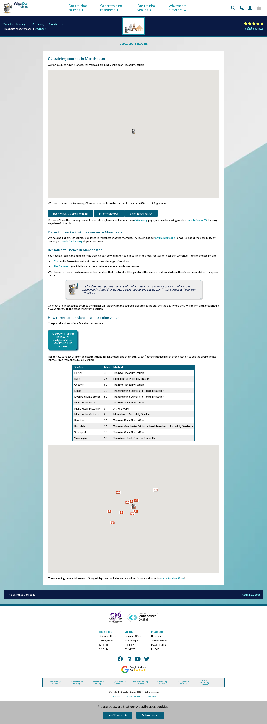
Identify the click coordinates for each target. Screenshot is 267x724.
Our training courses (77, 8)
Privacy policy (150, 696)
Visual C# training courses (204, 683)
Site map (116, 696)
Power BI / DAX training (98, 683)
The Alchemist (62, 266)
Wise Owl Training (14, 24)
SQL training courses (162, 683)
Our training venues (146, 8)
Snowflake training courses (140, 683)
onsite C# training (71, 241)
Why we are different (178, 8)
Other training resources (111, 8)
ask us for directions (172, 578)
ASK (56, 261)
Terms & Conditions (133, 696)
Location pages (133, 43)
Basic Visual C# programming (70, 213)
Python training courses (119, 683)
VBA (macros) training (183, 683)
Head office (105, 632)
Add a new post (251, 594)
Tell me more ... (150, 715)
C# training (37, 24)
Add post (40, 28)
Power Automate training (76, 683)
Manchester (56, 24)
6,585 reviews (254, 29)
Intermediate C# (109, 213)
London (129, 632)
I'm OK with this (117, 715)
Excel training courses (55, 683)
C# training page (165, 237)
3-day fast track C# (140, 213)
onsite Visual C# (197, 220)
